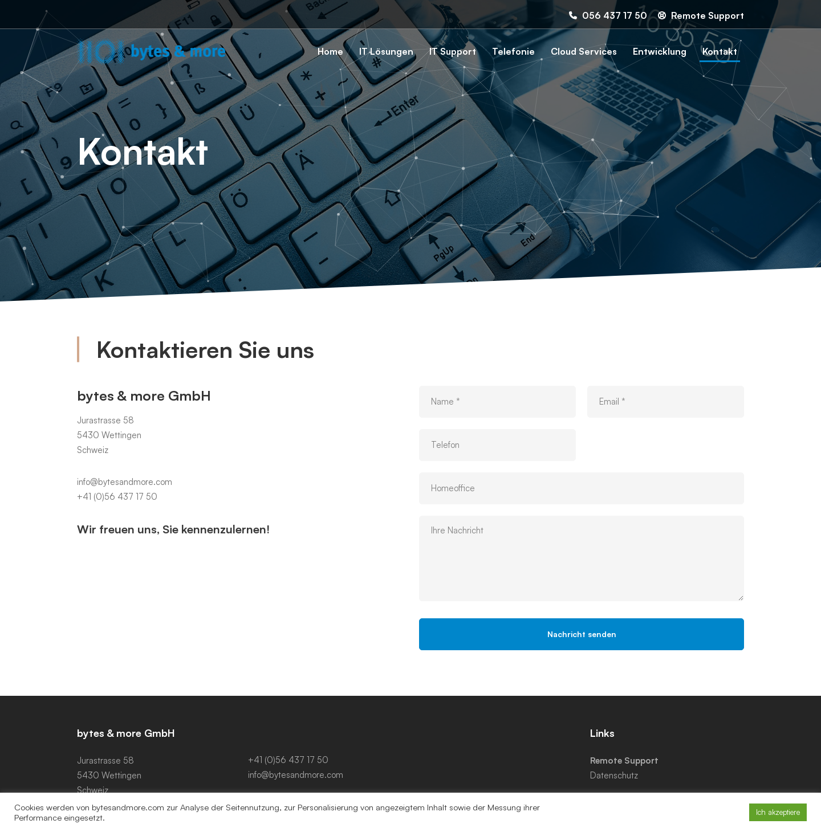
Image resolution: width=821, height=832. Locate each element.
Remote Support (624, 760)
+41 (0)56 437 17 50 (117, 509)
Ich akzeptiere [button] (778, 812)
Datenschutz (614, 775)
